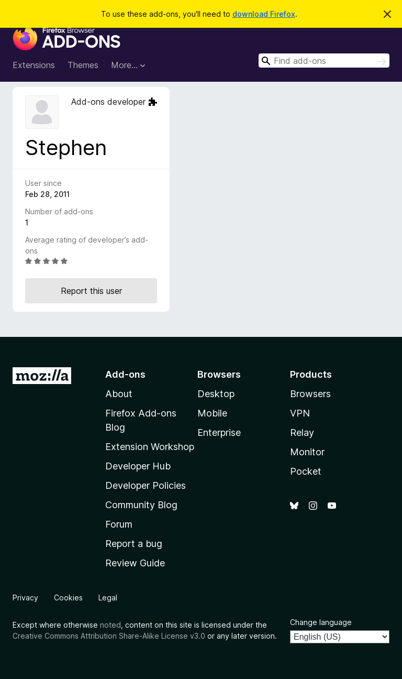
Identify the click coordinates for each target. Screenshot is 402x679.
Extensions (34, 65)
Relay (302, 432)
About (118, 393)
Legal (107, 597)
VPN (300, 413)
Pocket (305, 471)
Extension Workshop (149, 446)
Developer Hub (138, 466)
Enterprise (219, 432)
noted (110, 624)
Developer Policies (145, 485)
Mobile (212, 413)
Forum (118, 524)
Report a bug (133, 543)
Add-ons (125, 374)
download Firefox (263, 13)
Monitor (307, 451)
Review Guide (135, 562)
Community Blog (141, 504)
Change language (321, 622)
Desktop (215, 393)
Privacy (25, 597)
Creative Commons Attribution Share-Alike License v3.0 (109, 635)
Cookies (68, 597)
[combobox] (324, 60)
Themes (83, 65)
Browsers (310, 393)
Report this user (91, 291)
